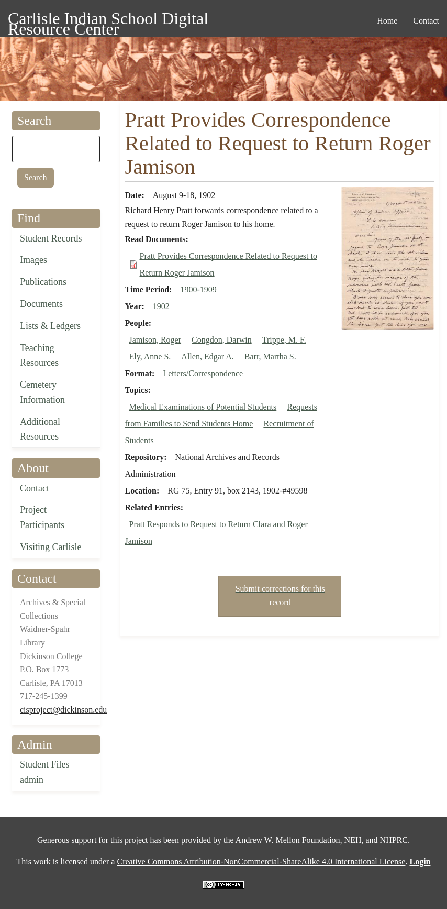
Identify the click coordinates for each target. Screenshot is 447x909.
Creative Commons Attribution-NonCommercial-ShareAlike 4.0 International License (261, 861)
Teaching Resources (39, 355)
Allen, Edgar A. (207, 356)
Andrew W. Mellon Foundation (288, 840)
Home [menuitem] (387, 20)
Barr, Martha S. (270, 356)
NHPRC (394, 840)
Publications (43, 282)
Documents (41, 304)
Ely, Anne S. (150, 356)
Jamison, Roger (155, 339)
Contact (34, 488)
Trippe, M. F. (284, 339)
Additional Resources (40, 429)
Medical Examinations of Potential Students (203, 406)
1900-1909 (198, 289)
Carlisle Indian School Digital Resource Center (108, 20)
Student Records (51, 238)
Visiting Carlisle (50, 547)
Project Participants (42, 517)
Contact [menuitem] (426, 20)
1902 (161, 306)
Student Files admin (45, 772)
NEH (353, 840)
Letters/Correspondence (203, 373)
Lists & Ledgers (50, 326)
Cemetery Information (42, 392)
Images (33, 260)
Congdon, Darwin (222, 339)
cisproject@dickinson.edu (63, 709)
